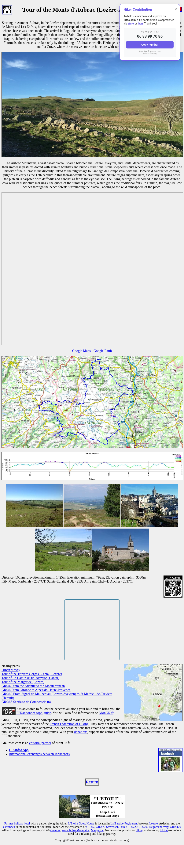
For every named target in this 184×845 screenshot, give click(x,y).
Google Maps (81, 351)
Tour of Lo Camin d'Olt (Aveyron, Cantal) (30, 678)
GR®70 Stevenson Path (110, 826)
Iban (140, 23)
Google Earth (103, 351)
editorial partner (40, 743)
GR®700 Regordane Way (152, 826)
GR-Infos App (19, 750)
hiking (139, 830)
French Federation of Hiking (69, 724)
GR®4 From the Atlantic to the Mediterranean (33, 686)
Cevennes (9, 826)
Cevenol (55, 830)
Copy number (149, 44)
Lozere (153, 823)
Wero (131, 23)
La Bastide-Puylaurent (124, 823)
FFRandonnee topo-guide (33, 713)
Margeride (97, 830)
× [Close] (176, 8)
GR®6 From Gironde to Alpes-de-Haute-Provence (36, 690)
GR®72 (131, 826)
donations (80, 732)
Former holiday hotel (17, 823)
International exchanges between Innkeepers (39, 754)
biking (164, 830)
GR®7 (90, 826)
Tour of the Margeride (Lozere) (23, 682)
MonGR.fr (106, 713)
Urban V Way (11, 670)
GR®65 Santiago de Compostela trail (27, 702)
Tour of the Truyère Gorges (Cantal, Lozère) (32, 674)
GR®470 (175, 826)
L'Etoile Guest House (81, 823)
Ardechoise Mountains (75, 830)
